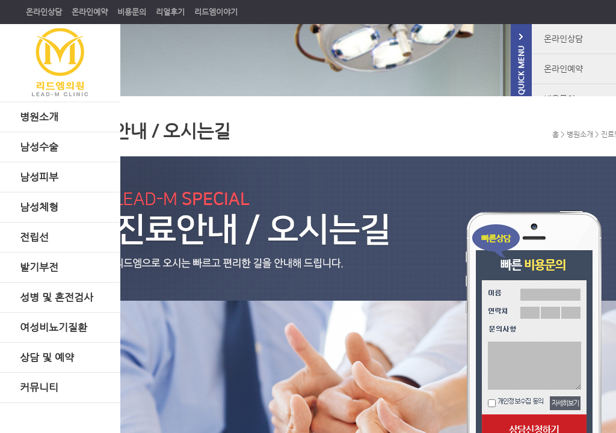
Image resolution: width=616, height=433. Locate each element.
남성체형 (39, 207)
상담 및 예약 (47, 357)
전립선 (34, 237)
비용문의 (131, 11)
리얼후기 (170, 11)
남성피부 (39, 177)
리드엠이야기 (216, 11)
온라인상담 (44, 11)
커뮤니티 (39, 387)
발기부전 (39, 267)
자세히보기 (565, 403)
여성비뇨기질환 (53, 327)
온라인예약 (90, 11)
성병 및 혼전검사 (56, 297)
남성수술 (39, 147)
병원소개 (39, 117)
